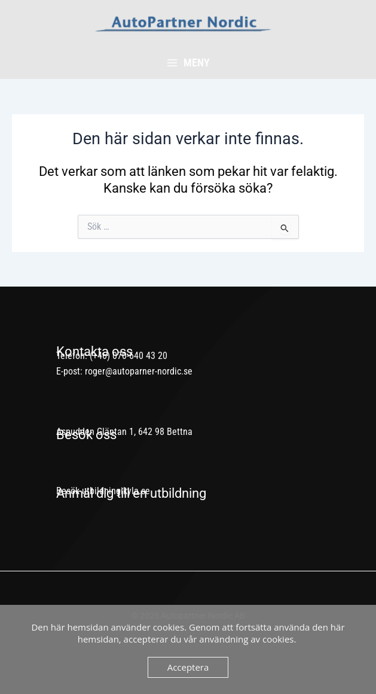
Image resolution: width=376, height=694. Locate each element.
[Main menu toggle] (188, 62)
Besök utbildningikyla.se (103, 491)
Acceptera (188, 667)
